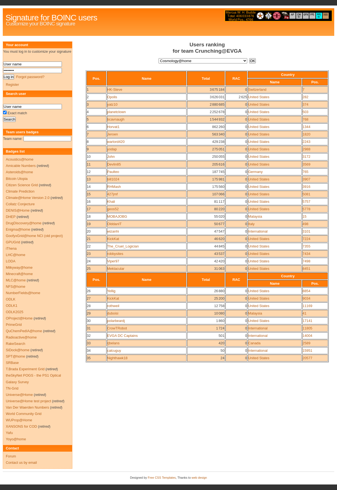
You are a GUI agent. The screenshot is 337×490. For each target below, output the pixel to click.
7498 (306, 261)
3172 (306, 157)
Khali (111, 201)
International (257, 231)
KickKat (113, 239)
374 (305, 104)
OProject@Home (19, 318)
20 (89, 231)
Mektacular (116, 269)
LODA (10, 261)
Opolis (112, 97)
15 (89, 194)
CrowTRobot (117, 328)
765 (305, 172)
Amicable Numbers (21, 166)
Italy (251, 224)
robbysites (115, 254)
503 (305, 112)
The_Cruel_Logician (123, 246)
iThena (11, 248)
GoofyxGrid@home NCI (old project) (34, 236)
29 (89, 313)
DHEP (10, 217)
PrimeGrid (14, 325)
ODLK (10, 299)
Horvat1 (113, 127)
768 (305, 119)
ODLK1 (11, 305)
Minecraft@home (19, 274)
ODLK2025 (14, 312)
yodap (112, 149)
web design (199, 477)
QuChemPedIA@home (24, 331)
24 (89, 261)
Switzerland (257, 89)
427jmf (112, 194)
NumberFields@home (23, 293)
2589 (306, 343)
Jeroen (112, 134)
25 (89, 269)
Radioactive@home (21, 337)
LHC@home (15, 255)
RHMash (114, 187)
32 (89, 336)
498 (305, 224)
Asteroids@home (19, 172)
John (111, 157)
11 (89, 164)
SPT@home (15, 356)
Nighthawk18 (117, 358)
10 (89, 157)
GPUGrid (13, 242)
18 (89, 216)
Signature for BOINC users (51, 17)
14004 (307, 336)
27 (89, 298)
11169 (307, 306)
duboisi (113, 313)
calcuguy (114, 350)
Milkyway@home (19, 267)
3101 (306, 231)
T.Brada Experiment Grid (25, 369)
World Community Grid (23, 414)
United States (258, 97)
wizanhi (113, 231)
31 (89, 328)
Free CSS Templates (162, 477)
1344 (306, 127)
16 (89, 201)
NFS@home (15, 286)
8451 (306, 269)
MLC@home (16, 280)
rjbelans (113, 343)
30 (89, 321)
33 (89, 343)
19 (89, 224)
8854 (306, 291)
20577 (307, 358)
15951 (307, 350)
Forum (11, 456)
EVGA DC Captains (122, 336)
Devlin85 (114, 164)
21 (89, 239)
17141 (307, 321)
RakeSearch (15, 344)
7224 (306, 239)
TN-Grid (12, 388)
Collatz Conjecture (20, 204)
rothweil (113, 306)
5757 (306, 201)
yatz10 (112, 104)
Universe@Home (19, 395)
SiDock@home (18, 350)
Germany (255, 172)
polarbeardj (116, 321)
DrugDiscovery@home (23, 223)
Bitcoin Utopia (17, 179)
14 (89, 187)
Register (12, 84)
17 (89, 209)
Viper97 (113, 261)
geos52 (113, 209)
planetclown (116, 112)
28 (89, 306)
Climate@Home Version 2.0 (27, 198)
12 (89, 172)
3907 (306, 179)
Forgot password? (30, 77)
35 (89, 358)
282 (305, 97)
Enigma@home (18, 229)
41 (304, 313)
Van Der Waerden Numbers (27, 407)
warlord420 (116, 142)
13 (89, 179)
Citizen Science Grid (22, 185)
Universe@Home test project (28, 401)
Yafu (9, 433)
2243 (306, 142)
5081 (306, 194)
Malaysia (255, 216)
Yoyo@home (16, 439)
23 (89, 254)
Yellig (111, 291)
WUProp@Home (19, 420)
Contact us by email (21, 462)
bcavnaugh (116, 119)
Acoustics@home (19, 159)
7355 (306, 246)
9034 (306, 298)
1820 (306, 134)
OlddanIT (114, 224)
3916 (306, 187)
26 (89, 291)
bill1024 (113, 179)
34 (89, 350)
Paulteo (113, 172)
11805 (307, 328)
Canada (254, 343)
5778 (306, 209)
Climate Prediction (20, 191)
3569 (306, 164)
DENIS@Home (18, 210)
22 (89, 246)
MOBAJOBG (117, 216)
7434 (306, 254)
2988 (306, 149)
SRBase (12, 363)
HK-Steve (114, 89)
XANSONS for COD (21, 426)
